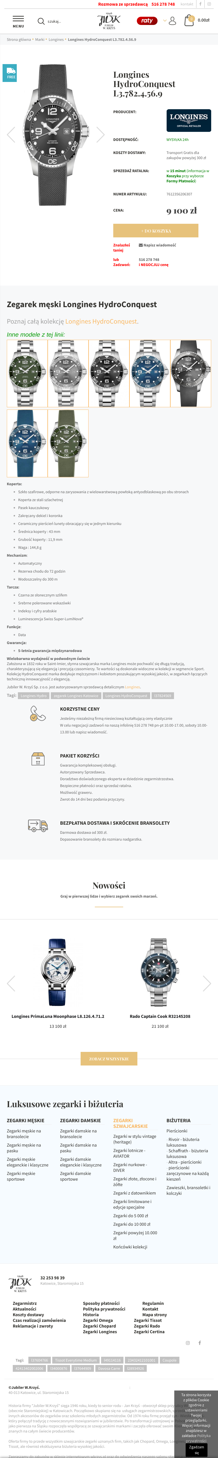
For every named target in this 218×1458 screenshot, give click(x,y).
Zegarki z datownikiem (134, 1193)
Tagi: (20, 1360)
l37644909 (82, 1368)
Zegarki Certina (149, 1332)
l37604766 (39, 1360)
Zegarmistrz (25, 1303)
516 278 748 (163, 4)
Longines (56, 39)
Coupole (170, 1360)
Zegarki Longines (100, 1332)
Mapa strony (154, 1315)
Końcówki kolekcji (130, 1247)
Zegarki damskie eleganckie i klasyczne (81, 1162)
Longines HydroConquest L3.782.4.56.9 (102, 39)
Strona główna (19, 39)
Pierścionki (177, 1131)
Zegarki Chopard (99, 1326)
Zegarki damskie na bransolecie (78, 1134)
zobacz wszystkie (109, 1059)
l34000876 (58, 1368)
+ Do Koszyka (156, 231)
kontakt (187, 4)
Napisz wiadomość (157, 245)
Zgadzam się (196, 1450)
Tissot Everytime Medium (76, 1360)
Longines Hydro (34, 695)
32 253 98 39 (52, 1278)
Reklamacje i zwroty (33, 1326)
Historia (91, 1315)
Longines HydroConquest (101, 321)
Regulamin (153, 1303)
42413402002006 (29, 1368)
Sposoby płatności (101, 1303)
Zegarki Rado (147, 1326)
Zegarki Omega (98, 1320)
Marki (39, 39)
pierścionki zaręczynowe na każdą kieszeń (188, 1173)
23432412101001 (141, 1360)
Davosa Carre (109, 1368)
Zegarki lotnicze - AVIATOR (129, 1153)
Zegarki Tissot (148, 1320)
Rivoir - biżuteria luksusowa (183, 1142)
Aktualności (24, 1309)
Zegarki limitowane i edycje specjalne (132, 1204)
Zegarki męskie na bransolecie (24, 1134)
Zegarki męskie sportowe (21, 1176)
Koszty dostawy (28, 1315)
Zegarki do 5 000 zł (130, 1216)
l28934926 (135, 1368)
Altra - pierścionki (185, 1162)
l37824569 (162, 695)
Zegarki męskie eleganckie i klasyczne (28, 1162)
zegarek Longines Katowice (76, 695)
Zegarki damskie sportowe (75, 1176)
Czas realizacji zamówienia (39, 1320)
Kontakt (150, 1309)
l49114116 (112, 1360)
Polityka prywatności (104, 1309)
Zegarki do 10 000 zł (131, 1224)
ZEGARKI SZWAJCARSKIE (130, 1123)
